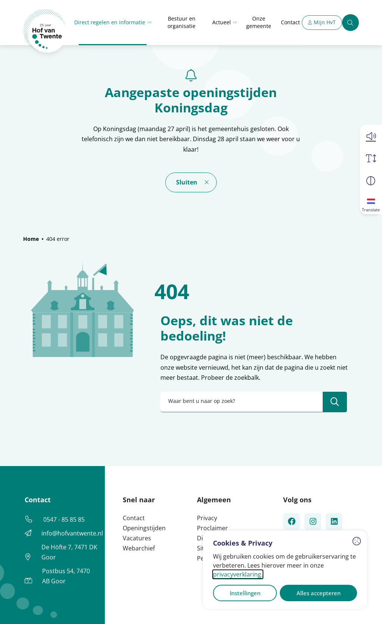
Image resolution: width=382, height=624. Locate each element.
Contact (290, 22)
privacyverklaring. (238, 574)
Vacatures (137, 538)
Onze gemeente (258, 22)
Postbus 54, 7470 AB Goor (66, 576)
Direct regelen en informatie (109, 22)
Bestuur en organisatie (181, 22)
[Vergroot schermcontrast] (371, 181)
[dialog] (285, 570)
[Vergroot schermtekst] (371, 158)
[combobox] (253, 402)
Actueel (221, 22)
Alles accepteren (319, 593)
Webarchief (139, 548)
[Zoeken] (350, 22)
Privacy (207, 518)
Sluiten (186, 182)
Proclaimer (212, 528)
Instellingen (245, 593)
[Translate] (371, 203)
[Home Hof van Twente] (45, 31)
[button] (371, 136)
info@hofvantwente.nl (72, 533)
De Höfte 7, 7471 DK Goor (69, 552)
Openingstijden (144, 528)
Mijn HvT (325, 22)
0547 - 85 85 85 (64, 519)
